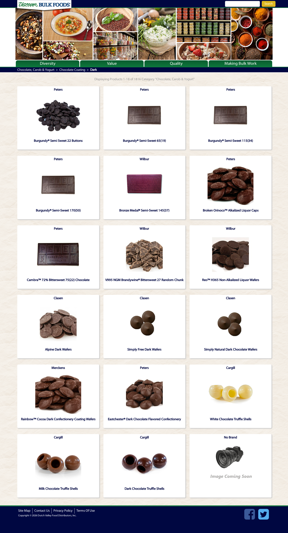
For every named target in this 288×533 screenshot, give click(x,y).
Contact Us (42, 511)
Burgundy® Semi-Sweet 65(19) (144, 141)
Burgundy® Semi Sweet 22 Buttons (58, 141)
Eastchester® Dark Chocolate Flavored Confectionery (144, 419)
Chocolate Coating (72, 70)
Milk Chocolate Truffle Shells (58, 489)
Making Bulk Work (240, 63)
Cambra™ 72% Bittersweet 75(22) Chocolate (58, 280)
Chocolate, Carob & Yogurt (35, 70)
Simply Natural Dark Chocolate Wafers (230, 349)
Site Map (24, 511)
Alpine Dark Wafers (58, 349)
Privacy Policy (63, 511)
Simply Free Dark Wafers (144, 349)
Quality (176, 63)
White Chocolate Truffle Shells (230, 419)
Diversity (47, 63)
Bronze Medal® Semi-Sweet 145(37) (144, 210)
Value (112, 63)
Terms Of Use (85, 511)
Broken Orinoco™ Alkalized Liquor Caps (230, 210)
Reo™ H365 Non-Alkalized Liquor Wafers (230, 280)
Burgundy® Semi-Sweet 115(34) (230, 141)
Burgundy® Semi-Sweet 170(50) (58, 210)
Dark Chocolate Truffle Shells (144, 489)
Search (268, 3)
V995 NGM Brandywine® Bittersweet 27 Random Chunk (144, 280)
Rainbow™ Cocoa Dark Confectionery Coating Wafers (58, 419)
